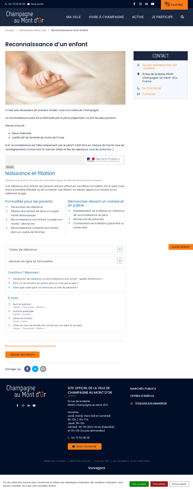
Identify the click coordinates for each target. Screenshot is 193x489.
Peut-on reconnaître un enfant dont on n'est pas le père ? (46, 284)
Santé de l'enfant (23, 319)
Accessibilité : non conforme (131, 462)
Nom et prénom (22, 305)
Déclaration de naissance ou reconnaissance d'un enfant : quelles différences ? (58, 279)
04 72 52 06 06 (151, 89)
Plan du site (102, 462)
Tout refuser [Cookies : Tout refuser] (159, 484)
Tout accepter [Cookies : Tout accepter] (139, 484)
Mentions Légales (80, 462)
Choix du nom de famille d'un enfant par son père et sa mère (47, 326)
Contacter (149, 95)
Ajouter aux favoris (22, 356)
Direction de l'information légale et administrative (32, 347)
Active (138, 17)
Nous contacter (84, 447)
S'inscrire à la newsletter (148, 404)
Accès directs (181, 247)
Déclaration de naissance (27, 208)
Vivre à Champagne (106, 17)
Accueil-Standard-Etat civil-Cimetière (160, 67)
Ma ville (73, 17)
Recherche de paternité (88, 220)
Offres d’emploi (142, 397)
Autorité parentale (23, 312)
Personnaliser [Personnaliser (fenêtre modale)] (179, 484)
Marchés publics (143, 390)
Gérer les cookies (55, 462)
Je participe (162, 17)
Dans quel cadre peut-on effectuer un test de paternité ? (45, 288)
